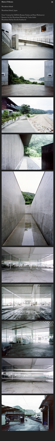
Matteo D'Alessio (7, 2)
